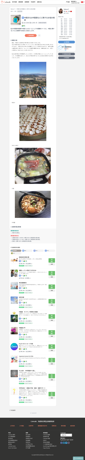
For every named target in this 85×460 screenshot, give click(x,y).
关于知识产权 (29, 444)
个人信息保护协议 (47, 444)
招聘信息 (54, 425)
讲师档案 (66, 42)
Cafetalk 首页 (11, 434)
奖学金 (10, 444)
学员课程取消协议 (12, 440)
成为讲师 (28, 434)
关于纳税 (28, 448)
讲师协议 (28, 442)
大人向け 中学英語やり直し (27, 370)
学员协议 (10, 438)
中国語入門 (22, 328)
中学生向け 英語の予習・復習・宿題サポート (32, 388)
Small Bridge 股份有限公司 (49, 446)
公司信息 (12, 425)
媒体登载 (63, 425)
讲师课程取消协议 (30, 446)
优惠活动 (39, 2)
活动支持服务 (46, 442)
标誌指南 (72, 425)
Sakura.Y (13, 9)
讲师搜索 (26, 2)
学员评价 (33, 2)
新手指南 (14, 2)
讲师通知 (28, 440)
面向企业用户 (11, 442)
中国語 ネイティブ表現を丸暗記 (28, 312)
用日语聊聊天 (23, 283)
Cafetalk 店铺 (46, 438)
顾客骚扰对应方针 (42, 425)
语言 (12, 11)
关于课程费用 (11, 436)
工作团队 (21, 425)
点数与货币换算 (42, 22)
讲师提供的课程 (66, 54)
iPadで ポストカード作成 (26, 344)
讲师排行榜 (46, 436)
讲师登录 (28, 436)
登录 (68, 2)
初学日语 (21, 297)
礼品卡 (45, 440)
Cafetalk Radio (12, 446)
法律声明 (31, 425)
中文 (15, 11)
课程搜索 (20, 2)
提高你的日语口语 (24, 257)
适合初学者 (20, 11)
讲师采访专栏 (29, 438)
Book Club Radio (12, 448)
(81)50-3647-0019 (67, 440)
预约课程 (31, 35)
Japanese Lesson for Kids (26, 356)
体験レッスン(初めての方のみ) (27, 270)
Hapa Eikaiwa (46, 448)
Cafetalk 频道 (46, 434)
